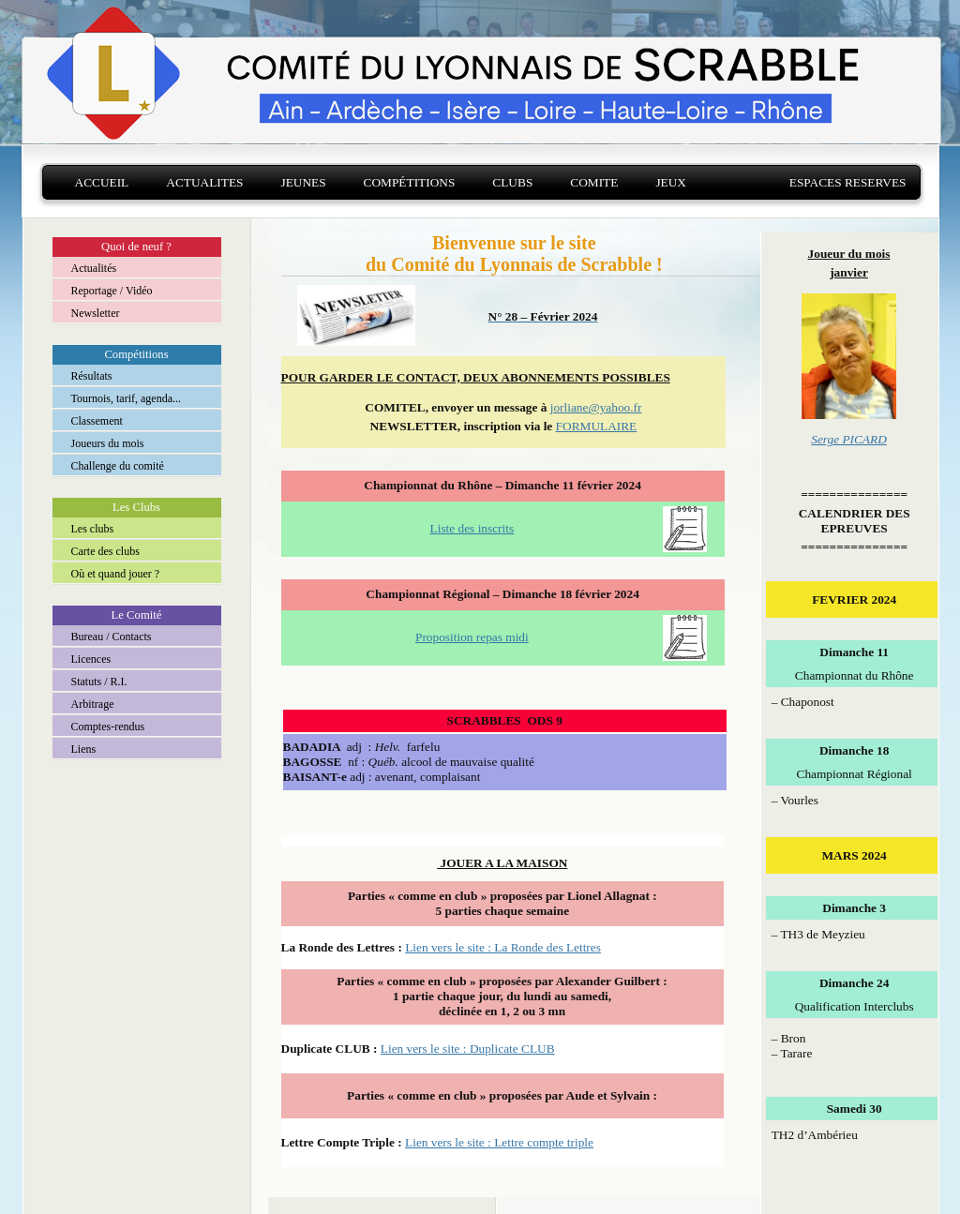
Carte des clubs (105, 551)
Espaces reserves (848, 182)
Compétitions (410, 182)
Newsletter (95, 313)
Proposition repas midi (472, 637)
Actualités (94, 268)
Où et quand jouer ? (115, 573)
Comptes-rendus (108, 726)
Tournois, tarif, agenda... (126, 398)
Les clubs (92, 528)
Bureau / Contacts (111, 636)
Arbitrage (92, 704)
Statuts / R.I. (99, 681)
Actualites (204, 182)
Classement (97, 420)
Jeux (670, 182)
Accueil (102, 182)
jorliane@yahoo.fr (596, 407)
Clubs (512, 182)
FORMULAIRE (597, 426)
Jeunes (302, 182)
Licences (91, 659)
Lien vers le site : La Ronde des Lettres (503, 947)
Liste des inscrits (472, 528)
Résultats (91, 375)
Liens (84, 749)
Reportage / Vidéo (112, 290)
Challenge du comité (117, 465)
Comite (594, 182)
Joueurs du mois (107, 443)
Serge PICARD (849, 439)
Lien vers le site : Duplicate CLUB (468, 1049)
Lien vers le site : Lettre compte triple (499, 1142)
